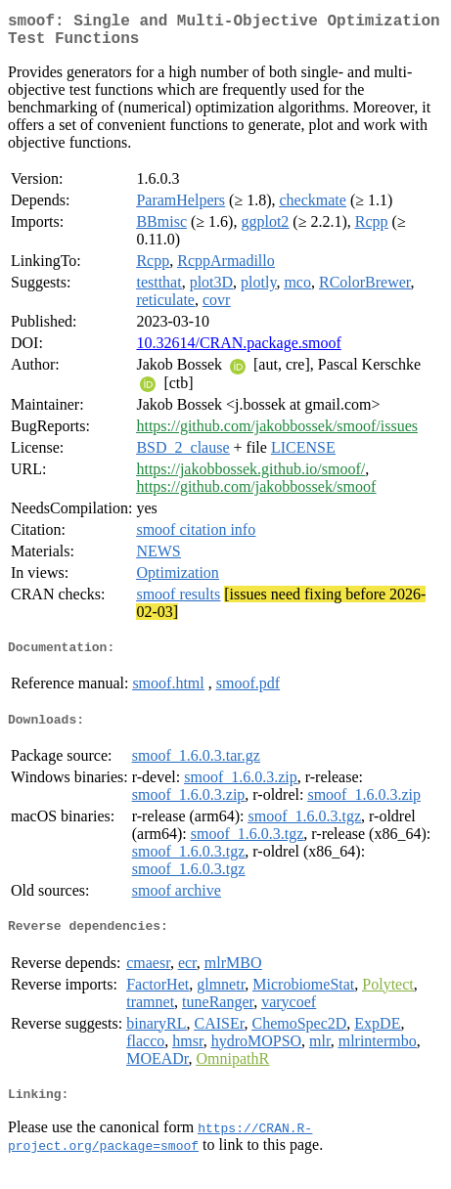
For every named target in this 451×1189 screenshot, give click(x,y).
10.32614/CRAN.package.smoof (238, 350)
